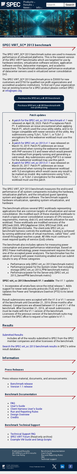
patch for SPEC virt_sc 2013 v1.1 (32, 143)
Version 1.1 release (21, 386)
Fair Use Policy (18, 455)
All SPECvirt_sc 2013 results (24, 453)
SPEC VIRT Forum (20, 436)
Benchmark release (22, 383)
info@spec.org (13, 90)
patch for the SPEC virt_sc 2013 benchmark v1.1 (40, 120)
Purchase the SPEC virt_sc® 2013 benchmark (39, 98)
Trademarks (37, 466)
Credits (15, 417)
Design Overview (20, 414)
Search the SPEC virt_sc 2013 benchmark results (29, 346)
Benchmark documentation (35, 37)
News (26, 7)
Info (38, 7)
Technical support (49, 459)
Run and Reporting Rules (24, 411)
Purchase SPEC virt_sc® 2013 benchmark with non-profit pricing (39, 107)
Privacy (31, 466)
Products (28, 2)
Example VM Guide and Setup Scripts (31, 439)
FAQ (13, 403)
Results (27, 4)
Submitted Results (12, 335)
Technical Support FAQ (23, 434)
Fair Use (43, 466)
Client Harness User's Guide (26, 408)
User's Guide (18, 406)
